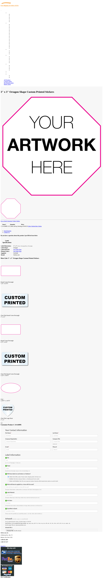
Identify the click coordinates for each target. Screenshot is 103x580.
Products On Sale (14, 17)
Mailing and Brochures (16, 39)
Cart (8, 74)
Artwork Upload (14, 54)
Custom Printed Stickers (16, 36)
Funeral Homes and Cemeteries (18, 46)
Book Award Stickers (15, 48)
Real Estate (13, 42)
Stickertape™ (14, 40)
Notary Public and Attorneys (17, 32)
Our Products (10, 13)
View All (12, 24)
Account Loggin (14, 75)
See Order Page (17, 249)
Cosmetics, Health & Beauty (17, 33)
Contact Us (10, 64)
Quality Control (14, 26)
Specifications (7, 231)
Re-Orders (10, 71)
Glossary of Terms (15, 61)
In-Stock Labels (14, 14)
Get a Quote (13, 52)
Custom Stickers (11, 49)
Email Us (3, 546)
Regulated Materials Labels (17, 45)
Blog (11, 58)
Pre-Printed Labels (9, 83)
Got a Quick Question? (7, 221)
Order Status (13, 67)
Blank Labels (7, 84)
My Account (10, 73)
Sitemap (12, 70)
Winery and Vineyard (15, 29)
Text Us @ (6, 544)
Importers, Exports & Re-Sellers (18, 30)
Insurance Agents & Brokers (17, 27)
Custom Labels (8, 81)
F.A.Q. (12, 62)
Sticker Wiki (13, 59)
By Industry (10, 23)
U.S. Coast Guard (15, 43)
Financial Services (15, 37)
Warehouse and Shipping (16, 34)
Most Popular (13, 20)
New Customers (14, 77)
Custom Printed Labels (16, 15)
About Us (9, 55)
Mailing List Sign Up (15, 68)
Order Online (16, 221)
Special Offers (14, 21)
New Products (14, 18)
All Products (7, 80)
